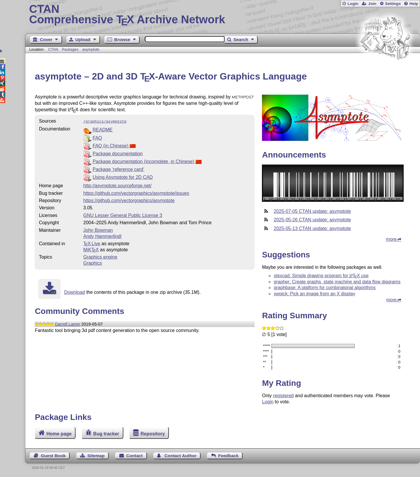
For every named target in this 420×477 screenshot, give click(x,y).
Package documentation (118, 153)
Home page (58, 433)
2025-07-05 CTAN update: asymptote (312, 211)
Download (74, 291)
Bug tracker (106, 433)
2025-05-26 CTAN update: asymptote (312, 219)
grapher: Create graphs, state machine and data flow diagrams (337, 281)
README (103, 129)
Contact (134, 455)
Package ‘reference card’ (118, 168)
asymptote (90, 49)
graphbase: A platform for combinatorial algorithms (324, 287)
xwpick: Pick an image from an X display (314, 293)
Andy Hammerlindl (102, 235)
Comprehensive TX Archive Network (222, 14)
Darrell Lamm (67, 323)
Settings (393, 3)
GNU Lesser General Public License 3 (122, 214)
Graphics (92, 262)
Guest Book (53, 455)
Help (414, 3)
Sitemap (95, 455)
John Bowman (98, 229)
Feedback (228, 455)
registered (283, 395)
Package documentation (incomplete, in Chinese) (147, 160)
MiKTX (91, 249)
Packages (70, 49)
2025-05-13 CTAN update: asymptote (312, 228)
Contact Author (180, 455)
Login (352, 3)
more (391, 239)
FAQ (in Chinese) (114, 145)
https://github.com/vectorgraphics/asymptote (129, 199)
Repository (153, 433)
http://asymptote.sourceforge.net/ (117, 185)
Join (372, 3)
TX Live (91, 243)
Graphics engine (100, 256)
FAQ (97, 137)
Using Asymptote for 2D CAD (123, 176)
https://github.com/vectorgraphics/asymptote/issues (136, 192)
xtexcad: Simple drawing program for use (321, 275)
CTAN (53, 49)
